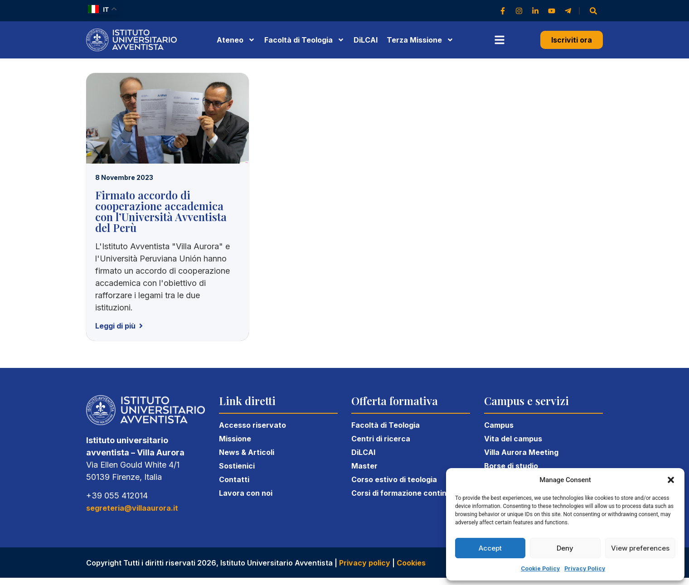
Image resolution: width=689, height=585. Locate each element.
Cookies (411, 562)
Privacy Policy (584, 568)
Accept (490, 548)
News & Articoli (246, 452)
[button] (670, 479)
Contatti (234, 479)
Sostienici (237, 465)
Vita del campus (513, 438)
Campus (499, 425)
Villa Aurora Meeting (521, 452)
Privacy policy (364, 562)
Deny (565, 548)
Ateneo (236, 39)
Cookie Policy (540, 568)
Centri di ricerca (380, 438)
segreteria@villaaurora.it (132, 507)
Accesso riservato (252, 425)
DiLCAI (366, 39)
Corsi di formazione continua (403, 493)
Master (364, 465)
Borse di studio (511, 465)
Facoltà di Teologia (385, 425)
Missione (235, 438)
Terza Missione (420, 39)
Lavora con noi (245, 493)
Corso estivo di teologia (394, 479)
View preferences (640, 548)
